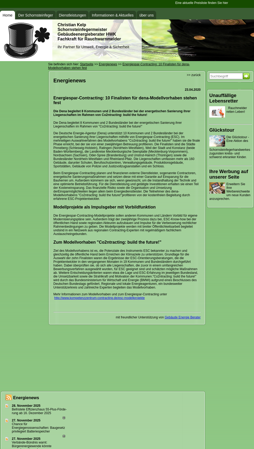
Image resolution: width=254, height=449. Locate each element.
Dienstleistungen (72, 15)
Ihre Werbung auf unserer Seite (228, 174)
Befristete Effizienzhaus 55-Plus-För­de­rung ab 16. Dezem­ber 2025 (39, 411)
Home (7, 15)
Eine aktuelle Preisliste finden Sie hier (202, 3)
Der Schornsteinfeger (35, 15)
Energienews (26, 397)
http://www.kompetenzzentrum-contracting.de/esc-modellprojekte (99, 298)
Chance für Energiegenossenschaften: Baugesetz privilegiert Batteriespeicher (38, 427)
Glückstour (221, 130)
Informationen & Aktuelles (113, 15)
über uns (146, 15)
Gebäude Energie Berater (183, 317)
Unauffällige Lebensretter (223, 98)
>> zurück (194, 75)
